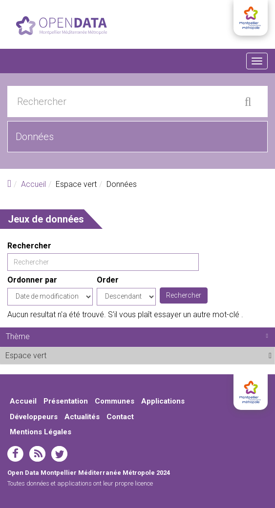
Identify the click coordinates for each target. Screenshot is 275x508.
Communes (114, 401)
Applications (163, 401)
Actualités (82, 416)
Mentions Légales (40, 431)
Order (108, 279)
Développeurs (34, 416)
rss (37, 454)
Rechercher (29, 245)
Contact (120, 416)
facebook (15, 454)
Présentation (65, 401)
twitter (59, 454)
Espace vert (70, 355)
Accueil (33, 184)
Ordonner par (32, 279)
